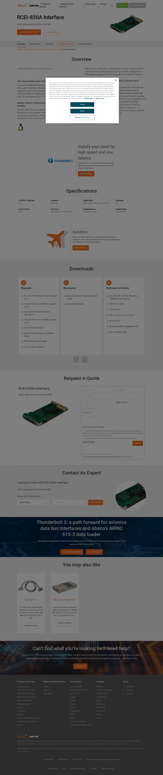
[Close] (115, 80)
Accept (82, 104)
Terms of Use (100, 98)
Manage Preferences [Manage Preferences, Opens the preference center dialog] (82, 117)
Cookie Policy (88, 98)
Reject (82, 111)
